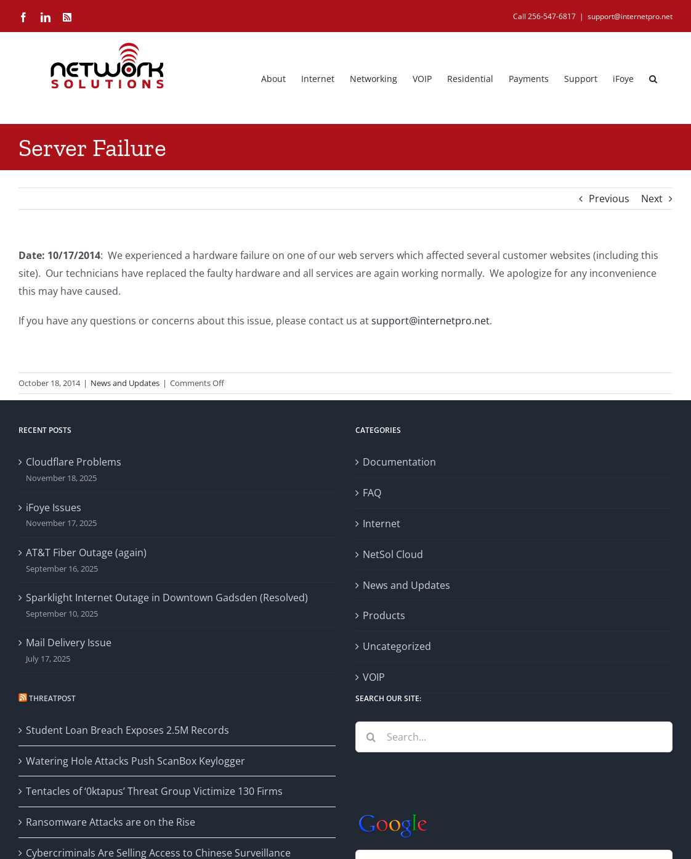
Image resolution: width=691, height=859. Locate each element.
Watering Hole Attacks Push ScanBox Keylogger (135, 761)
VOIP (374, 677)
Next (652, 198)
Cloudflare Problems (73, 462)
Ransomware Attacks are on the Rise (110, 822)
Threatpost (52, 698)
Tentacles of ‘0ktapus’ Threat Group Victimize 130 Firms (154, 791)
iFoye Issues (53, 507)
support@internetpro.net (630, 16)
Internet (381, 523)
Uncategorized (397, 646)
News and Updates (125, 382)
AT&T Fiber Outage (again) (86, 552)
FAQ (372, 492)
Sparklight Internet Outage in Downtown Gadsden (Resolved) (167, 597)
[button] (653, 77)
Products (384, 615)
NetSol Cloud (393, 554)
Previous (609, 198)
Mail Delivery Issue (68, 642)
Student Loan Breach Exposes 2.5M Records (127, 730)
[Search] (370, 736)
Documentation (399, 462)
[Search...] (514, 736)
